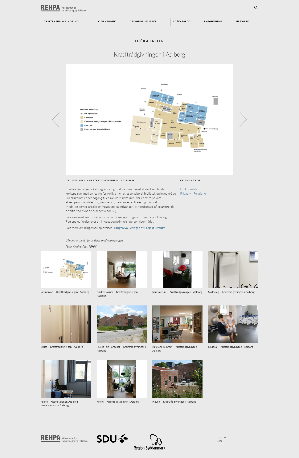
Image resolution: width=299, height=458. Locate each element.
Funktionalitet (189, 189)
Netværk (242, 21)
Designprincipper (143, 21)
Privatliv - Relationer (193, 193)
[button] (55, 119)
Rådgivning (213, 21)
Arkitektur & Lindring (61, 21)
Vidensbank (107, 21)
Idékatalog (182, 21)
